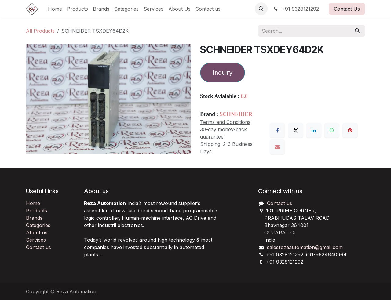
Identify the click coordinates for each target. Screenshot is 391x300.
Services (36, 240)
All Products (40, 31)
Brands (34, 218)
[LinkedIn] (313, 130)
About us (36, 233)
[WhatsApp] (331, 130)
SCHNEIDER (236, 114)
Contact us (38, 247)
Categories (38, 225)
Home (33, 203)
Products (36, 211)
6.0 (244, 96)
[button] (261, 8)
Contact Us (347, 9)
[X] (295, 130)
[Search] (357, 31)
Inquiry (222, 72)
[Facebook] (277, 130)
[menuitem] (55, 9)
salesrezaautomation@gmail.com (305, 247)
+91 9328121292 (295, 9)
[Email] (277, 146)
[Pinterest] (350, 130)
